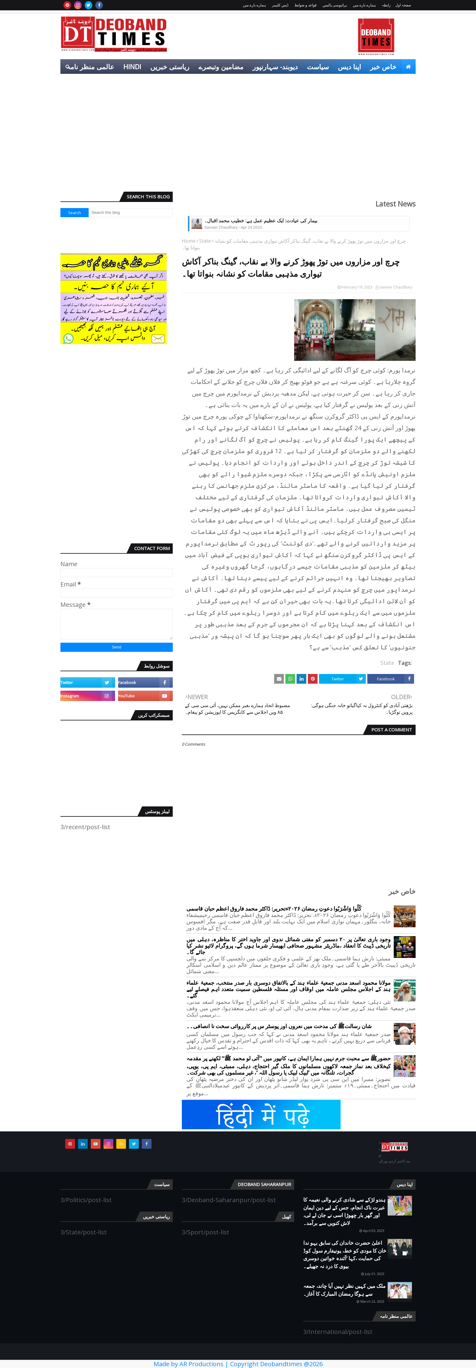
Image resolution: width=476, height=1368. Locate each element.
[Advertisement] (238, 140)
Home (188, 241)
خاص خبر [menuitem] (383, 66)
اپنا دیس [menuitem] (349, 66)
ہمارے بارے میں (364, 5)
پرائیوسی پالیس (335, 5)
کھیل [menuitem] (404, 81)
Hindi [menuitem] (132, 66)
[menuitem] (408, 66)
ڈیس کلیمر (280, 5)
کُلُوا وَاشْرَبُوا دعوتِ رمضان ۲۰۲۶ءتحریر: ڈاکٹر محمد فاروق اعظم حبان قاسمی (273, 909)
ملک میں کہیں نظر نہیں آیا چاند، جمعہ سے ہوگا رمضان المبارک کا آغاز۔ (344, 1289)
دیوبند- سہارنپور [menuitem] (275, 66)
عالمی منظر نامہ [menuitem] (90, 66)
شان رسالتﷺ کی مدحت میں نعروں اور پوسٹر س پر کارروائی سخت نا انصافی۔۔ (279, 1026)
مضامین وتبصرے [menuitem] (221, 66)
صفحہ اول (403, 5)
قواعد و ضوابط (305, 5)
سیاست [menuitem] (318, 66)
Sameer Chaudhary (395, 287)
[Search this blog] (131, 212)
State (205, 241)
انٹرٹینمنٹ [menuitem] (374, 81)
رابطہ (386, 5)
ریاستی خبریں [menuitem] (169, 66)
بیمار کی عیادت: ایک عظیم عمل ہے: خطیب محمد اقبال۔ (260, 221)
